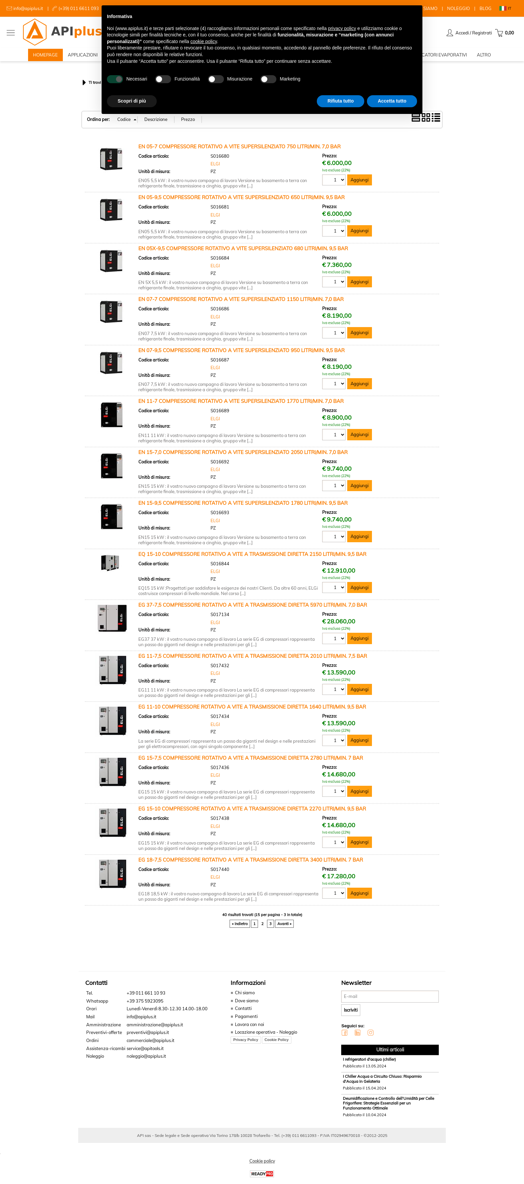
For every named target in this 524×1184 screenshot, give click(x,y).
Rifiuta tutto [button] (341, 101)
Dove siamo (245, 1004)
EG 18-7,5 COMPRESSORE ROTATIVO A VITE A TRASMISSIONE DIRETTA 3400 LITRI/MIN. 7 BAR (250, 864)
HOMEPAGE (45, 56)
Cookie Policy (276, 1043)
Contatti (242, 1012)
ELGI (215, 167)
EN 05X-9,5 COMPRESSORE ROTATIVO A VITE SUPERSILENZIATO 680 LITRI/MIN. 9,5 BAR (243, 252)
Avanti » (284, 927)
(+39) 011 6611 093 (78, 8)
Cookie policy (262, 1164)
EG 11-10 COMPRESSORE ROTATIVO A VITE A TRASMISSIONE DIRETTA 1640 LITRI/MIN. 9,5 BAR (252, 711)
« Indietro (240, 927)
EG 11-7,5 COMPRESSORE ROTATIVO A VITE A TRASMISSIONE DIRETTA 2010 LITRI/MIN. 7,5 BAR (252, 660)
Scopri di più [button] (132, 101)
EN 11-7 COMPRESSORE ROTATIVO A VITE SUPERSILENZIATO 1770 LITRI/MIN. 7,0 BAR (241, 405)
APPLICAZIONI (83, 56)
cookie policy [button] (203, 41)
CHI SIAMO (426, 8)
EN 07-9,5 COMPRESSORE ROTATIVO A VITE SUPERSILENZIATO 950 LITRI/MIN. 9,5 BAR (241, 354)
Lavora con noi (248, 1028)
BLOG (486, 8)
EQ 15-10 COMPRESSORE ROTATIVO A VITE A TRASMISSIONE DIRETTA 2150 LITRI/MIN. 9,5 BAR (252, 558)
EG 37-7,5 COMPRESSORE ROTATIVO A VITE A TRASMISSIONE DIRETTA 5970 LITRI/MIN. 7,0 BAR (252, 609)
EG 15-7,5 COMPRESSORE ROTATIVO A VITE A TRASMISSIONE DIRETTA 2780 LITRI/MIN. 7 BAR (250, 762)
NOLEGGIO (458, 8)
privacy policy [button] (342, 28)
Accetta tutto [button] (392, 101)
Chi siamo (243, 996)
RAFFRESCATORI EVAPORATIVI (434, 56)
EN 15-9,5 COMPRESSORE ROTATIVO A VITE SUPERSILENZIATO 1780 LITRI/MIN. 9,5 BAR (243, 507)
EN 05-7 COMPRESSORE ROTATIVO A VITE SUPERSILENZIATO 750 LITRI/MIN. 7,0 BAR (239, 150)
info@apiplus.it (28, 8)
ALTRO (484, 56)
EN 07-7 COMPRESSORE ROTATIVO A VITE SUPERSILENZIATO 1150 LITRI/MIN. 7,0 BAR (241, 303)
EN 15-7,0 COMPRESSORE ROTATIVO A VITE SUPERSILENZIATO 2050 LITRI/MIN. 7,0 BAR (243, 456)
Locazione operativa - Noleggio (265, 1036)
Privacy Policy (244, 1043)
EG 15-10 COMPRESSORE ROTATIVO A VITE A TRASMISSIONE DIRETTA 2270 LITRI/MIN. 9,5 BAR (252, 812)
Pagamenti (245, 1020)
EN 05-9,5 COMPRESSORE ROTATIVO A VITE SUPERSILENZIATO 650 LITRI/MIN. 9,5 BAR (241, 201)
